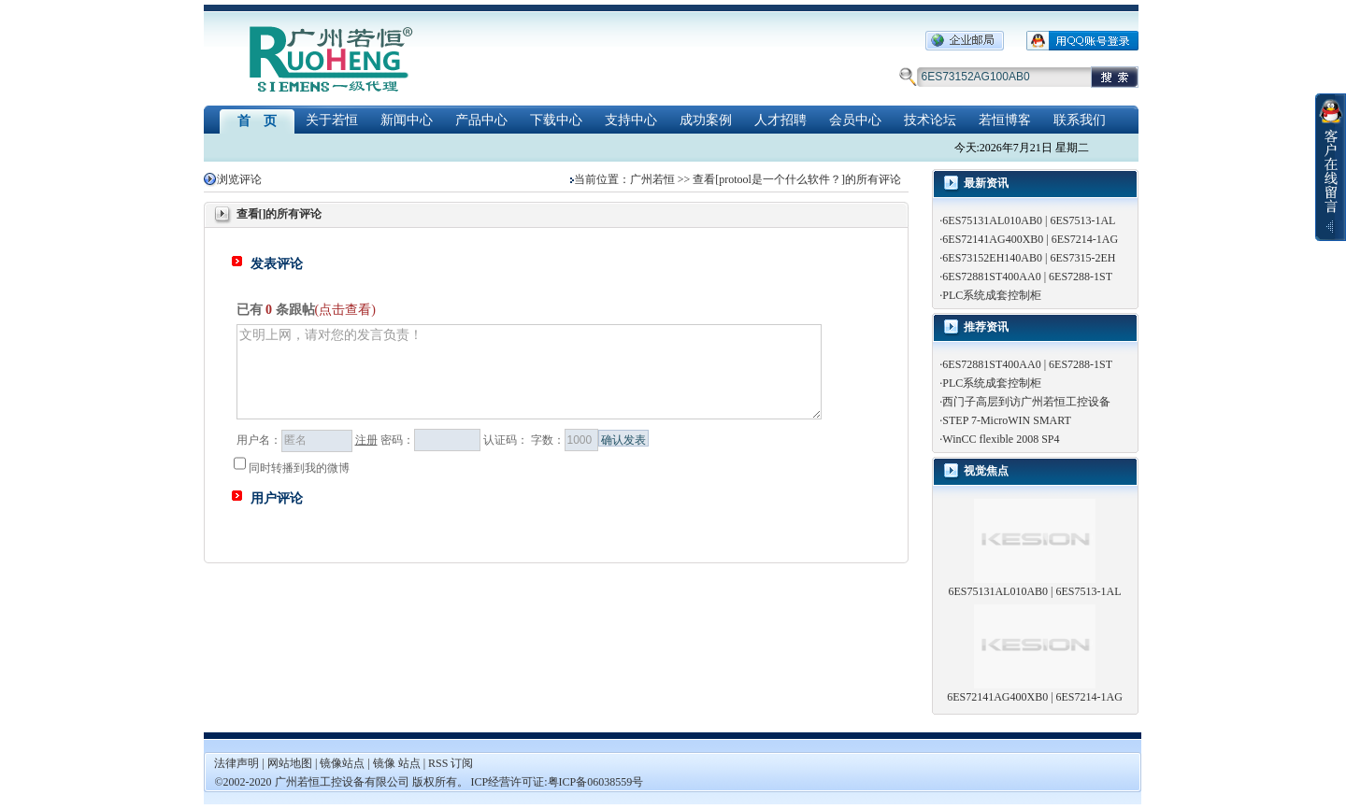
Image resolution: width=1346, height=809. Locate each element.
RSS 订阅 (450, 763)
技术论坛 (930, 120)
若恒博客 (1005, 120)
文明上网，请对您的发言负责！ (529, 371)
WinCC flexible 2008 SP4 (1000, 439)
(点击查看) (345, 310)
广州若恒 (652, 179)
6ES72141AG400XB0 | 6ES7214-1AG (1030, 239)
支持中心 (631, 120)
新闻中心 (406, 120)
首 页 (257, 121)
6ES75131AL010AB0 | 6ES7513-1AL (1028, 220)
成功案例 (706, 120)
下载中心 (556, 120)
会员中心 (855, 120)
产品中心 (481, 120)
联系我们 (1079, 120)
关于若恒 (332, 120)
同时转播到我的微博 (292, 468)
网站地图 (291, 763)
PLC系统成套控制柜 (991, 295)
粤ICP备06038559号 (596, 781)
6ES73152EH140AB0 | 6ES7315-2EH (1028, 257)
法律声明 (236, 763)
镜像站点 (342, 763)
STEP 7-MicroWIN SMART (1006, 420)
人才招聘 (780, 120)
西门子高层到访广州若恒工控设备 (1026, 401)
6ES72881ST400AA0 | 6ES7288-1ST (1027, 276)
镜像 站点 (397, 763)
